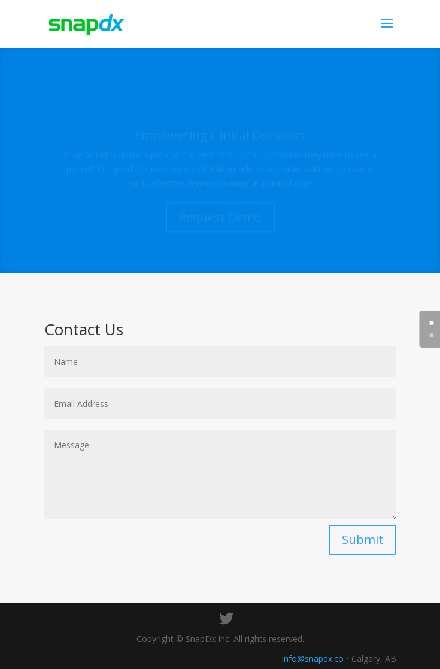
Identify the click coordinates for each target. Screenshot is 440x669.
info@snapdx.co (313, 658)
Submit (362, 539)
